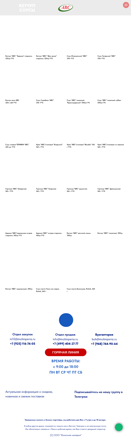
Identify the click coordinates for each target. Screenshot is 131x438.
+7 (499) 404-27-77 (65, 343)
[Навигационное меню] (126, 5)
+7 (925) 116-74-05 (22, 343)
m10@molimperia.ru (22, 339)
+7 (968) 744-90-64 (104, 344)
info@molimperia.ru (65, 339)
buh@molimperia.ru (104, 339)
